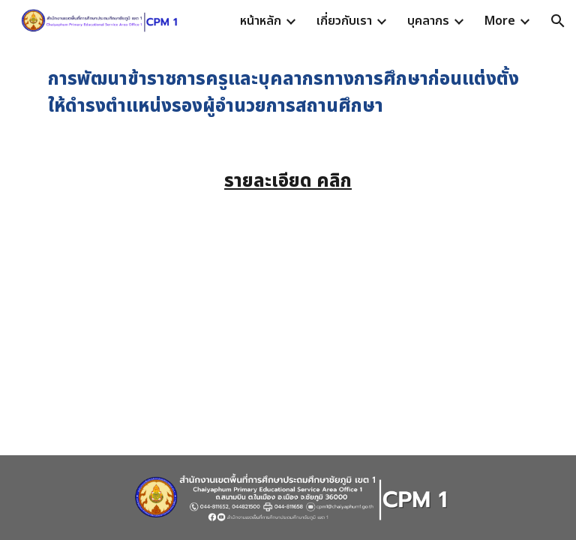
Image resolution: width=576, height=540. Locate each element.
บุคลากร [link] (428, 21)
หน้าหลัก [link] (260, 21)
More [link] (499, 21)
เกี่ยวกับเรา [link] (344, 21)
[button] (558, 21)
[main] (287, 93)
